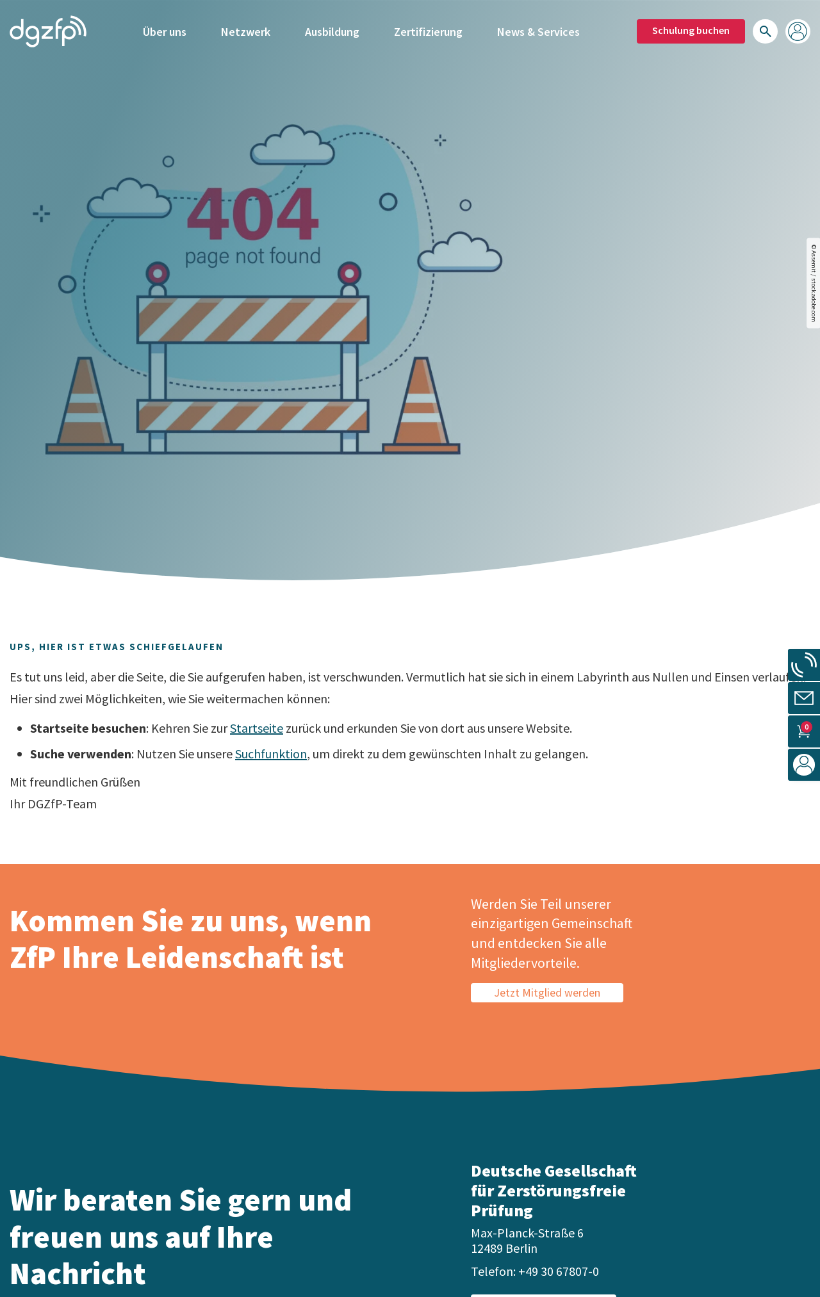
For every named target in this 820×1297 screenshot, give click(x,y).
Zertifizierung (428, 30)
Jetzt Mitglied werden (547, 992)
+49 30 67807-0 (558, 1271)
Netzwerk (245, 30)
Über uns (164, 30)
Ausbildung (332, 30)
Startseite (256, 728)
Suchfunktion (271, 754)
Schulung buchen (691, 28)
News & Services (538, 30)
